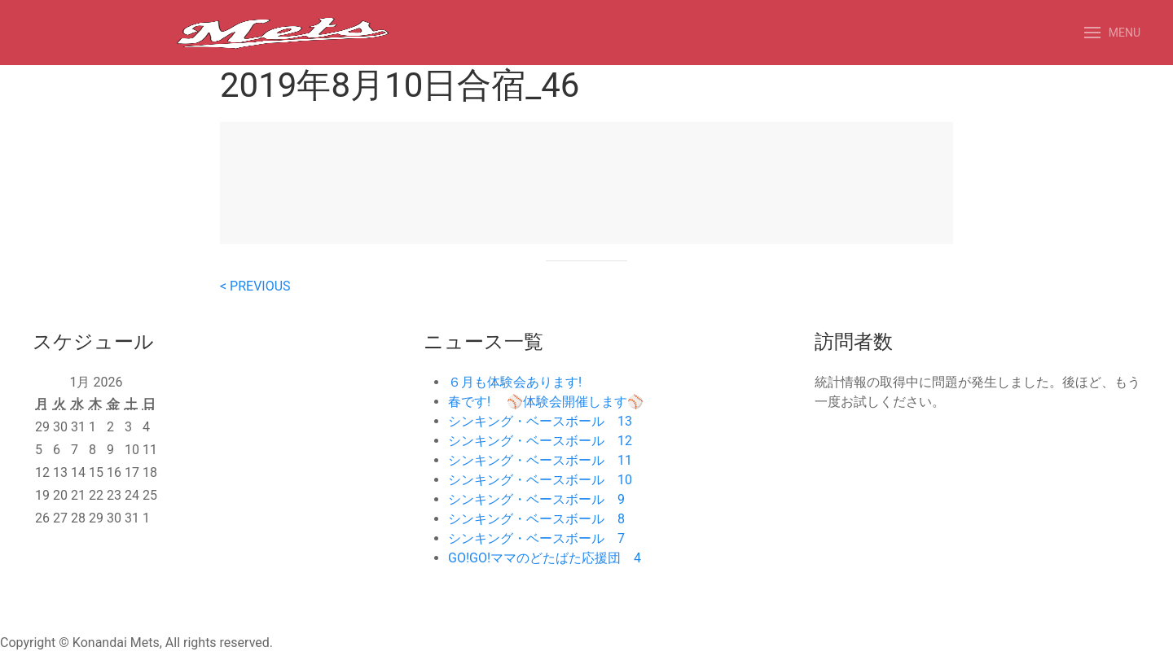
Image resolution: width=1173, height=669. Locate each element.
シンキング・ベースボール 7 (536, 538)
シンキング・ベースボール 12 (540, 440)
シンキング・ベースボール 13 (540, 421)
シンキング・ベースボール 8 (536, 519)
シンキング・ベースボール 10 (540, 480)
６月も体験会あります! (515, 382)
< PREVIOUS (255, 286)
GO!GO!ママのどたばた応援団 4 (544, 558)
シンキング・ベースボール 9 (536, 499)
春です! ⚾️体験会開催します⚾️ (546, 401)
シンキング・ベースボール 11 (540, 460)
